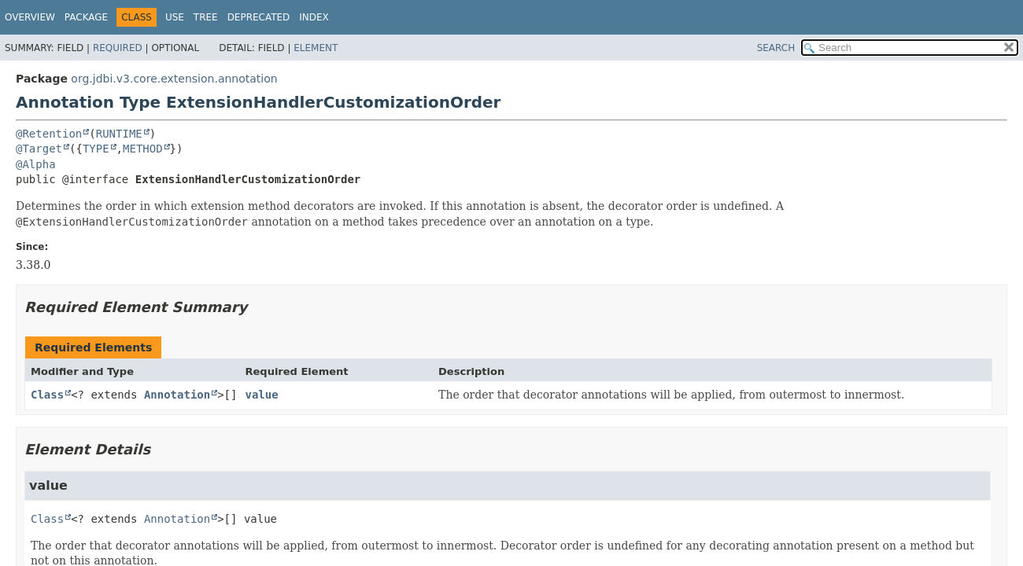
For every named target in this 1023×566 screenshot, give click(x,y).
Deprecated (258, 17)
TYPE (96, 148)
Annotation (177, 394)
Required (117, 47)
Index (314, 17)
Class (47, 394)
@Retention (49, 133)
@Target (39, 148)
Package (86, 17)
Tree (206, 17)
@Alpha (36, 164)
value (261, 394)
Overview (30, 17)
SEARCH (776, 47)
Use (174, 17)
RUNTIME (119, 133)
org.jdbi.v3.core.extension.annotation (174, 78)
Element (316, 47)
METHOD (143, 148)
